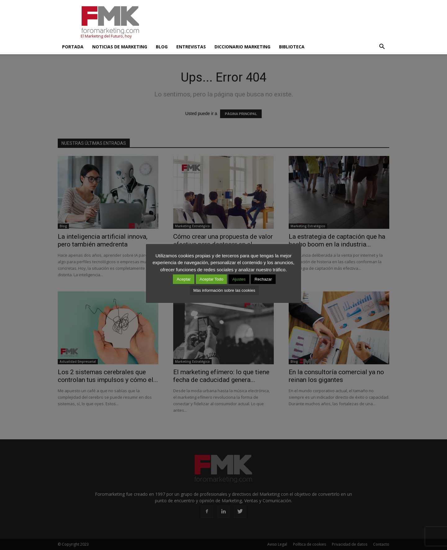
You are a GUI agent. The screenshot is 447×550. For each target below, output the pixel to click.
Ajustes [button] (239, 279)
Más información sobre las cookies (224, 290)
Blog (162, 47)
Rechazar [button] (263, 279)
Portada (73, 47)
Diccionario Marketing (242, 47)
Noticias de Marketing (119, 47)
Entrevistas (191, 47)
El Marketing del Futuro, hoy (106, 36)
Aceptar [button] (184, 279)
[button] (381, 46)
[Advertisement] (276, 23)
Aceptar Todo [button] (211, 279)
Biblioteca (292, 47)
